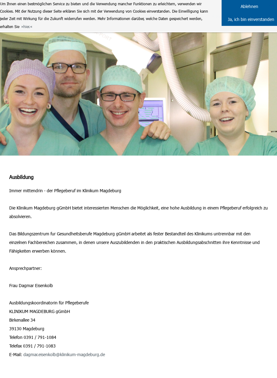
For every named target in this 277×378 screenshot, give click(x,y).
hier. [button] (26, 26)
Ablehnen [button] (249, 6)
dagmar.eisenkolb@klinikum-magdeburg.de (64, 354)
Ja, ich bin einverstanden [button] (251, 19)
